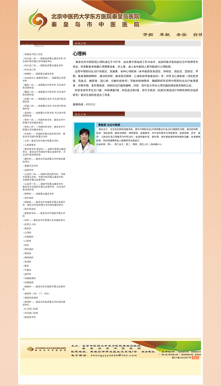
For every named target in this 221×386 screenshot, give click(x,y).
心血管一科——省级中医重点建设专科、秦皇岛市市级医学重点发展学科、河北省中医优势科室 (44, 187)
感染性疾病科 (31, 297)
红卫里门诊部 (31, 309)
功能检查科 (30, 278)
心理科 (28, 232)
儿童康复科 (30, 145)
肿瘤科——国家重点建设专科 (39, 73)
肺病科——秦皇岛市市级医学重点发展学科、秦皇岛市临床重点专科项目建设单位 (44, 203)
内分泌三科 (30, 69)
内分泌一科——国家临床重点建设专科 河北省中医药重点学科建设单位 (44, 60)
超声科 (28, 274)
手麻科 (28, 270)
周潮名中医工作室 (34, 54)
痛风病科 (29, 257)
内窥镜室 (29, 282)
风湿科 (28, 261)
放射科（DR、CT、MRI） (38, 293)
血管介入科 (30, 224)
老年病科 (29, 198)
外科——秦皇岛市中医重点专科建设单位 (45, 220)
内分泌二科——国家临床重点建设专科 (44, 65)
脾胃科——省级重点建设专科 (39, 193)
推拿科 (28, 228)
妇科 (27, 245)
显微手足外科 (31, 166)
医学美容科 (30, 209)
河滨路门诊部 (31, 313)
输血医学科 (30, 317)
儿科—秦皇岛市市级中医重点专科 (41, 140)
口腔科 (28, 241)
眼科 (27, 266)
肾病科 (28, 253)
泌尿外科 (29, 170)
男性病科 (29, 249)
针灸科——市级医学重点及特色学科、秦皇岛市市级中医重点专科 (44, 135)
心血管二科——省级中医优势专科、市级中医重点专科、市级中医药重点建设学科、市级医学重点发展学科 (44, 177)
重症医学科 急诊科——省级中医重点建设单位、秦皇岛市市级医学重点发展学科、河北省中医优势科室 (44, 152)
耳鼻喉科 (29, 236)
